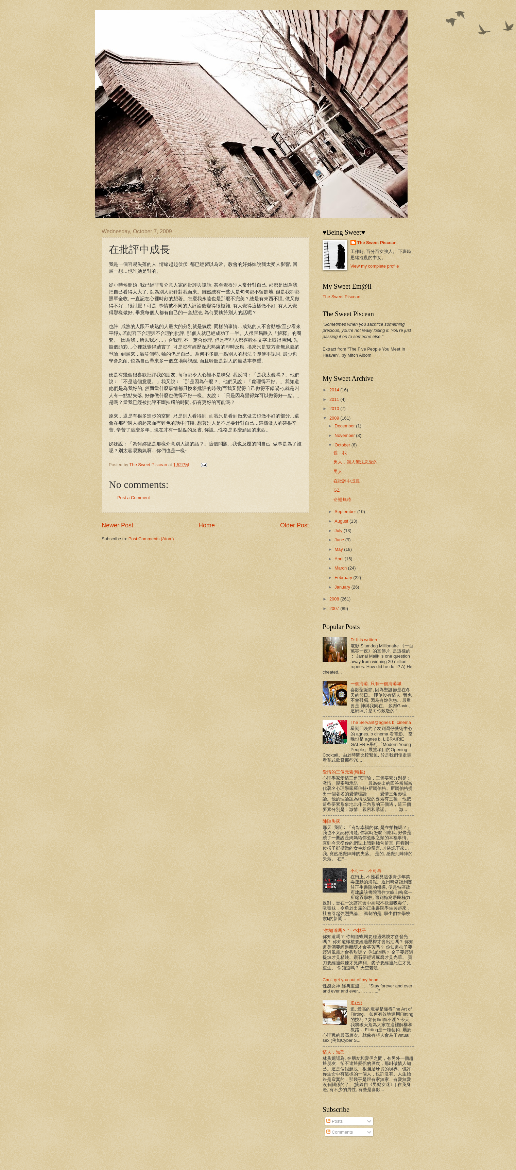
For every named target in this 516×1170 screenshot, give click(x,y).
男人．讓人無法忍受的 (355, 461)
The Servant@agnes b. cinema (380, 722)
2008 (334, 598)
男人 (337, 471)
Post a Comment (133, 497)
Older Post (294, 525)
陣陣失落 (331, 821)
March (341, 568)
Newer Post (117, 525)
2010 (334, 408)
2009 (334, 418)
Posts (334, 1121)
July (338, 530)
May (339, 549)
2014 (334, 389)
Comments (339, 1132)
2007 (334, 608)
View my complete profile (374, 266)
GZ (336, 490)
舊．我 (340, 452)
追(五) (356, 1002)
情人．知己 (334, 1052)
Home (207, 525)
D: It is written (363, 639)
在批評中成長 (346, 481)
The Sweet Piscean (377, 242)
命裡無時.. (343, 499)
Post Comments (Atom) (151, 538)
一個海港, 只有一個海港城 (375, 683)
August (341, 521)
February (343, 577)
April (339, 558)
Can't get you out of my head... (352, 979)
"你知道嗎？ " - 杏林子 (344, 930)
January (342, 587)
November (345, 435)
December (345, 425)
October (342, 444)
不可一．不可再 (365, 870)
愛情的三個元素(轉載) (344, 772)
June (339, 539)
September (345, 511)
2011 (334, 399)
